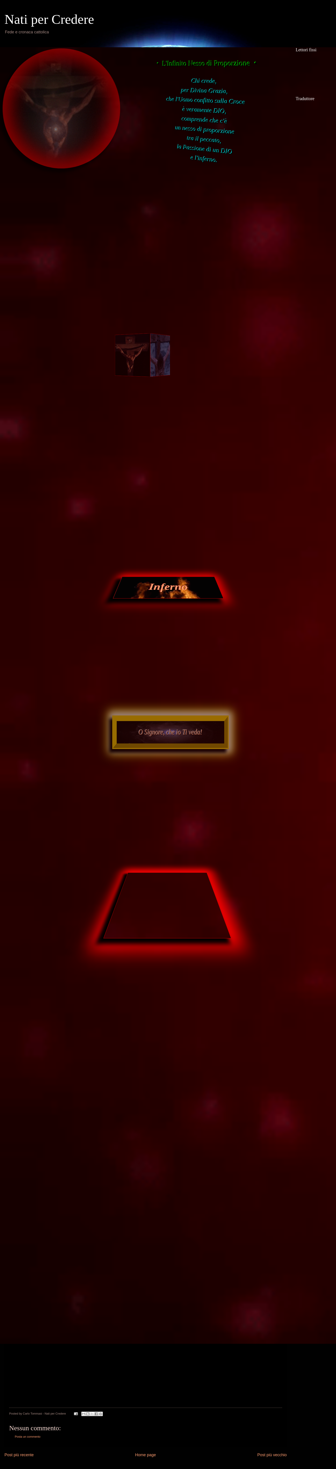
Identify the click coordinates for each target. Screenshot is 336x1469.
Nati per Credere (49, 19)
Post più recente (19, 1455)
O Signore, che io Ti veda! (170, 732)
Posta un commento (28, 1436)
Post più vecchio (272, 1455)
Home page (145, 1455)
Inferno (168, 587)
